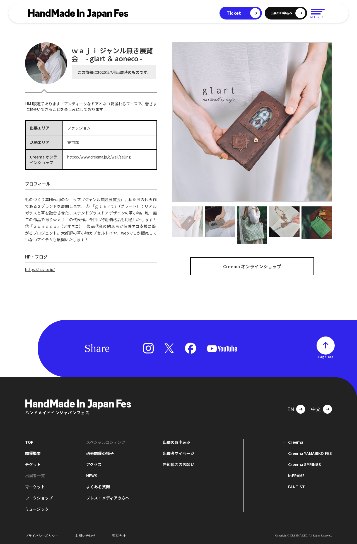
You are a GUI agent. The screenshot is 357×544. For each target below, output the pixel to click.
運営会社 (119, 535)
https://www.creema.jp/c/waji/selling (101, 157)
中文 (316, 409)
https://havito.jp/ (41, 269)
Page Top (325, 356)
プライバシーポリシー (42, 535)
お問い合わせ (85, 535)
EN (290, 409)
